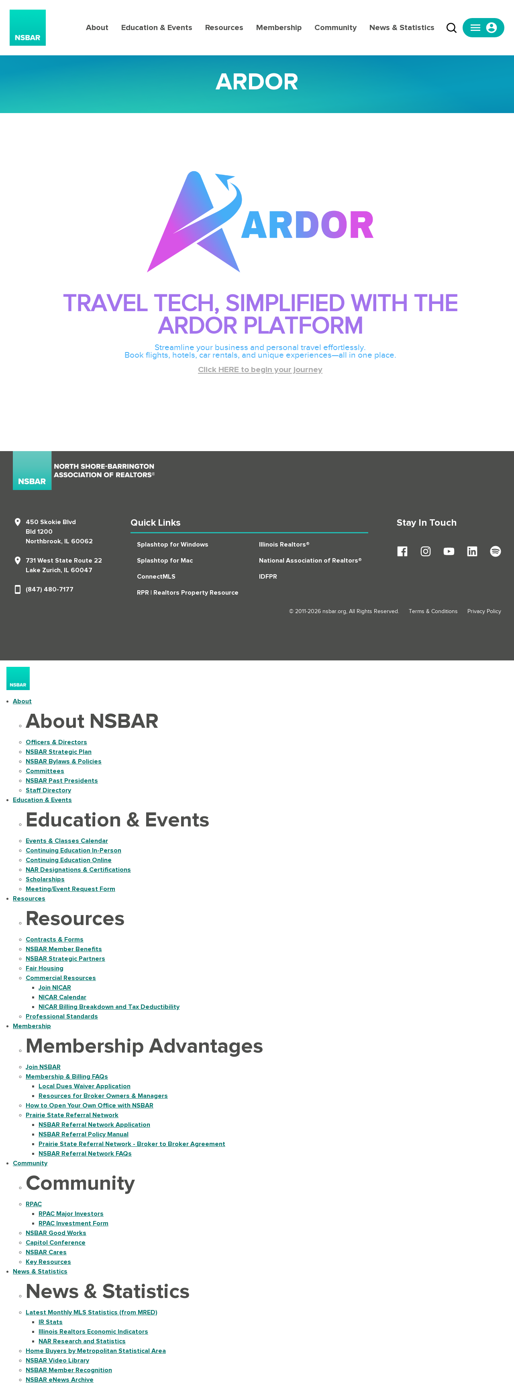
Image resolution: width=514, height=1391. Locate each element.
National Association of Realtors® (310, 560)
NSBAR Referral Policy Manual (83, 1134)
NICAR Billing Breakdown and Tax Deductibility (109, 1007)
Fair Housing (44, 968)
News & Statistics (401, 28)
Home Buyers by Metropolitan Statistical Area (96, 1351)
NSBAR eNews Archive (60, 1380)
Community (335, 28)
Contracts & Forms (55, 939)
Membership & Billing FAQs (67, 1076)
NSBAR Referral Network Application (94, 1125)
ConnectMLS (156, 576)
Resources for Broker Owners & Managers (103, 1096)
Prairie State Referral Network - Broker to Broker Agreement (132, 1144)
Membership (279, 28)
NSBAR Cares (46, 1252)
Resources (224, 28)
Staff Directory (48, 790)
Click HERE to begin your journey (260, 370)
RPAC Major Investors (71, 1214)
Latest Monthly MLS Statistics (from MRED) (91, 1312)
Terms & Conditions (433, 611)
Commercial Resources (61, 978)
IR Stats (51, 1322)
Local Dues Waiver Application (85, 1086)
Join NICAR (55, 987)
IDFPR (268, 576)
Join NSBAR (43, 1067)
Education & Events (156, 28)
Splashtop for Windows (172, 544)
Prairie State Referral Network (72, 1115)
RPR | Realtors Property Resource (188, 592)
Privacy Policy (484, 611)
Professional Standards (62, 1016)
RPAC (34, 1204)
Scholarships (45, 879)
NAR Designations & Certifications (78, 870)
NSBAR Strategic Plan (59, 752)
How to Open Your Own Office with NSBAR (89, 1105)
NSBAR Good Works (56, 1233)
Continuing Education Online (69, 860)
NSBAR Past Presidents (62, 781)
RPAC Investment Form (73, 1223)
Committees (45, 771)
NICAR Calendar (62, 997)
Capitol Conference (56, 1242)
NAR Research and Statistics (82, 1341)
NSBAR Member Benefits (64, 949)
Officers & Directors (56, 742)
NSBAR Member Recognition (69, 1370)
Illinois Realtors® (284, 544)
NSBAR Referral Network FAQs (85, 1153)
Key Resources (48, 1262)
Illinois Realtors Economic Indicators (93, 1331)
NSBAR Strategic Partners (65, 959)
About (97, 28)
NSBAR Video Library (57, 1360)
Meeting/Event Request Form (70, 889)
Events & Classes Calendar (67, 841)
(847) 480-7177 (49, 589)
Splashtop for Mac (165, 560)
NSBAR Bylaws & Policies (64, 761)
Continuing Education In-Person (73, 850)
